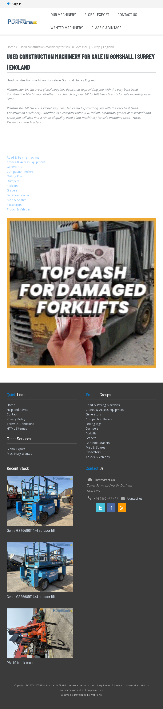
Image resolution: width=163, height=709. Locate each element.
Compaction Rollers (20, 172)
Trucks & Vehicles (19, 209)
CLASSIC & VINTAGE (106, 28)
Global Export (16, 449)
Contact (12, 414)
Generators (14, 167)
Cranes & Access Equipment (26, 162)
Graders (12, 190)
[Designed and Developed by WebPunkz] (81, 694)
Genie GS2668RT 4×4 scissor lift (31, 530)
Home (11, 47)
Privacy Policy (16, 419)
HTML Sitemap (17, 428)
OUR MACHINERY (63, 14)
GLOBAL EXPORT (96, 14)
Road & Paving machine (23, 157)
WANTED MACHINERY (67, 28)
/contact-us (134, 498)
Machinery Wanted (19, 454)
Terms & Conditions (20, 424)
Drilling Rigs (15, 176)
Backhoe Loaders (98, 443)
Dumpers (13, 181)
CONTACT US (127, 14)
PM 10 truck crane (21, 662)
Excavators (14, 205)
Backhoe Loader (18, 195)
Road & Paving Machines (103, 405)
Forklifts (12, 186)
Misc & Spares (16, 200)
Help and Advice (17, 410)
